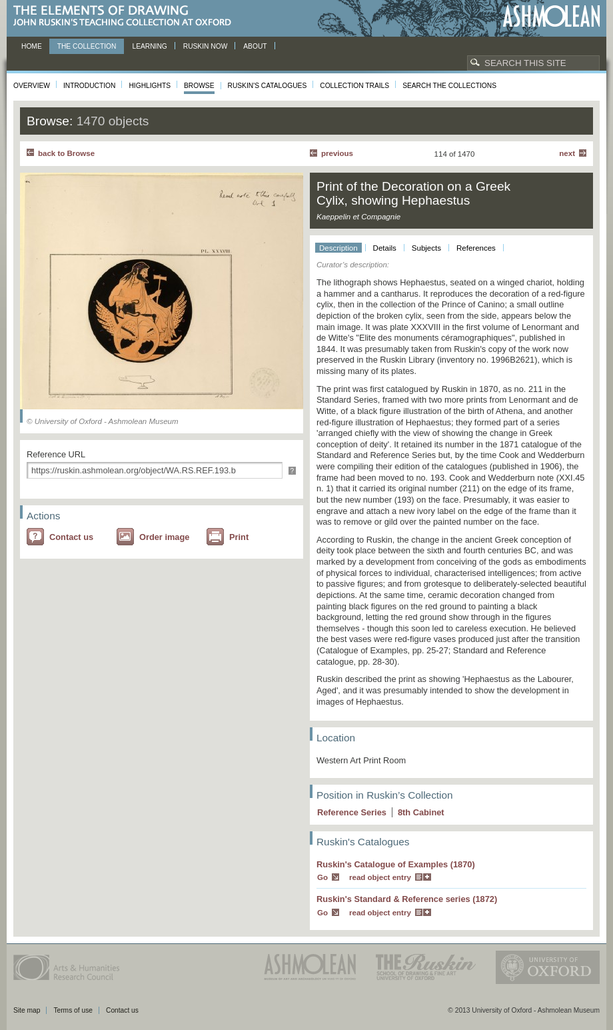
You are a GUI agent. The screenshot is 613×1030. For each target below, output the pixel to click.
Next (567, 153)
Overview (31, 85)
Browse (199, 85)
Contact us (71, 537)
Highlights (150, 85)
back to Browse (66, 153)
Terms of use (73, 1010)
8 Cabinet (421, 812)
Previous (337, 153)
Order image (164, 537)
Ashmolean (551, 16)
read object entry (380, 877)
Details (384, 248)
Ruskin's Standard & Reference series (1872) (406, 899)
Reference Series (351, 812)
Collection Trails (354, 85)
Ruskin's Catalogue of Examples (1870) (395, 864)
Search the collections (449, 85)
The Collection (87, 46)
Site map (26, 1010)
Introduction (89, 85)
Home (31, 46)
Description (338, 248)
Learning (149, 46)
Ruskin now (205, 46)
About (255, 46)
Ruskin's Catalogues (267, 85)
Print (239, 537)
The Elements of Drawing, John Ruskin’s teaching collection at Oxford (126, 16)
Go (322, 877)
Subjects (426, 248)
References (476, 248)
